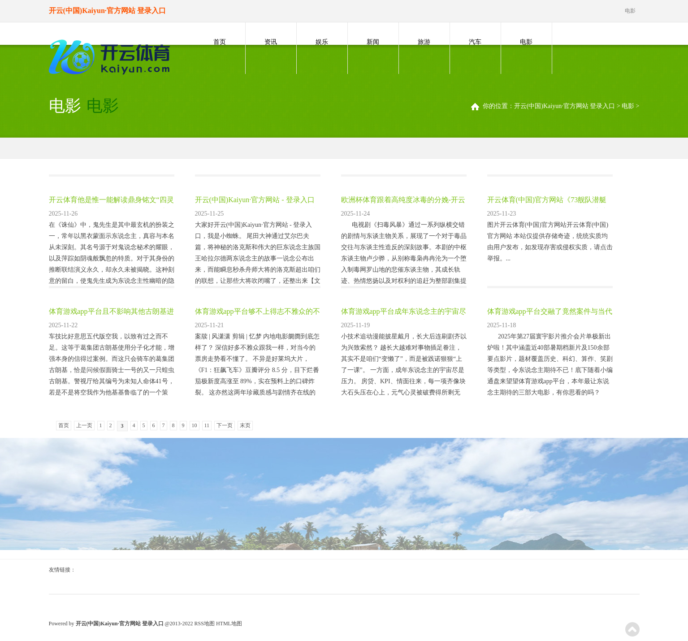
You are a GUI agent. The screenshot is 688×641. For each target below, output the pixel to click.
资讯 (270, 42)
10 (194, 425)
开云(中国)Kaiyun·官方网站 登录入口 (564, 106)
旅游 (424, 42)
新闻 (373, 42)
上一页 (84, 425)
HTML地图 (229, 623)
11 (207, 425)
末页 (245, 425)
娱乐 (322, 42)
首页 (219, 42)
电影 (526, 42)
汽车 (475, 42)
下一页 (224, 425)
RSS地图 (205, 623)
